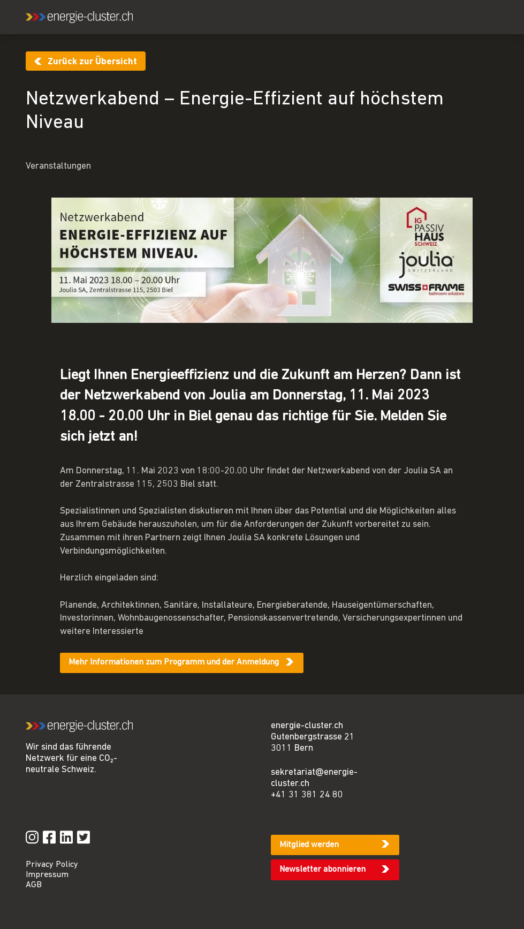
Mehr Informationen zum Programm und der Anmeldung (174, 662)
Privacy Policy (52, 864)
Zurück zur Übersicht (92, 61)
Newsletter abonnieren (322, 869)
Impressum (47, 875)
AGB (34, 885)
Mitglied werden (309, 845)
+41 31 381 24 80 (307, 794)
